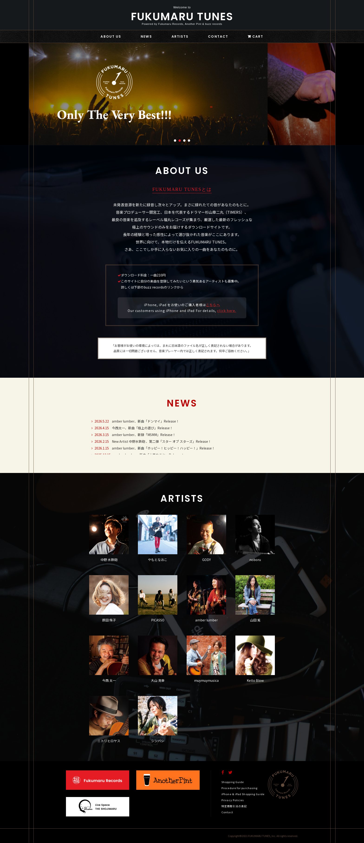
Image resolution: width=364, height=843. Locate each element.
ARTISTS (180, 36)
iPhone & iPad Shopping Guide (242, 794)
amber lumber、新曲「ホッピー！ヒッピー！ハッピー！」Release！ (152, 448)
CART (257, 36)
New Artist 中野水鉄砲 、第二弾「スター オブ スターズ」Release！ (150, 441)
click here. (226, 310)
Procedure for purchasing (239, 788)
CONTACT (218, 36)
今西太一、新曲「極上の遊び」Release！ (131, 428)
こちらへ (213, 304)
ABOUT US (111, 36)
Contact (227, 812)
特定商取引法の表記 (234, 806)
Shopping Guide (232, 782)
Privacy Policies (232, 800)
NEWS (146, 36)
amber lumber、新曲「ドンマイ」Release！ (134, 421)
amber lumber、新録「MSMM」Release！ (132, 434)
